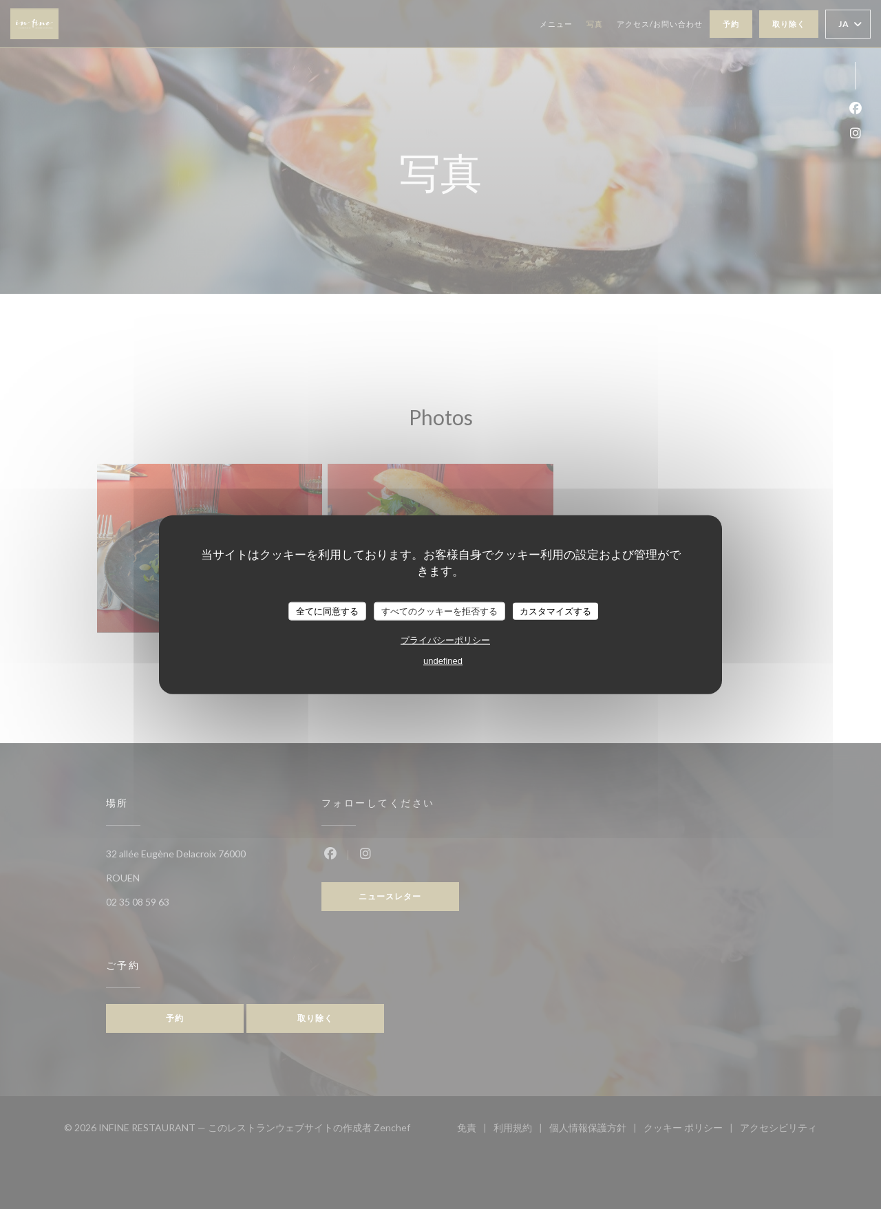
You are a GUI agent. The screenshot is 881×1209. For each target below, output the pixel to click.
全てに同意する (327, 611)
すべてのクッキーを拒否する (439, 611)
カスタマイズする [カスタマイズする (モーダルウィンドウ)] (555, 611)
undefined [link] (443, 661)
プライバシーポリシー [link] (445, 640)
